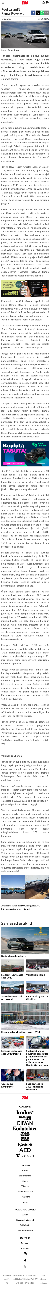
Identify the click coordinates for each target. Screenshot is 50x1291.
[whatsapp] (42, 13)
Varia (25, 1202)
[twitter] (38, 13)
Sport (25, 1181)
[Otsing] (43, 3)
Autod (25, 1170)
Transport (25, 1196)
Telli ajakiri (25, 1225)
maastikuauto (24, 909)
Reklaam (25, 1243)
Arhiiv (25, 1214)
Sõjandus (25, 1186)
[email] (46, 13)
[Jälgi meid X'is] (25, 1267)
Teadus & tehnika (25, 1191)
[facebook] (33, 13)
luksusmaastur (8, 909)
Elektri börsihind (25, 1230)
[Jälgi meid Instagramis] (25, 1254)
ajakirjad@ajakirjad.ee (21, 1279)
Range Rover (32, 905)
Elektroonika (25, 1175)
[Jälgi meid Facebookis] (25, 1260)
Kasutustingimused (25, 1220)
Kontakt (25, 1248)
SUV (23, 905)
